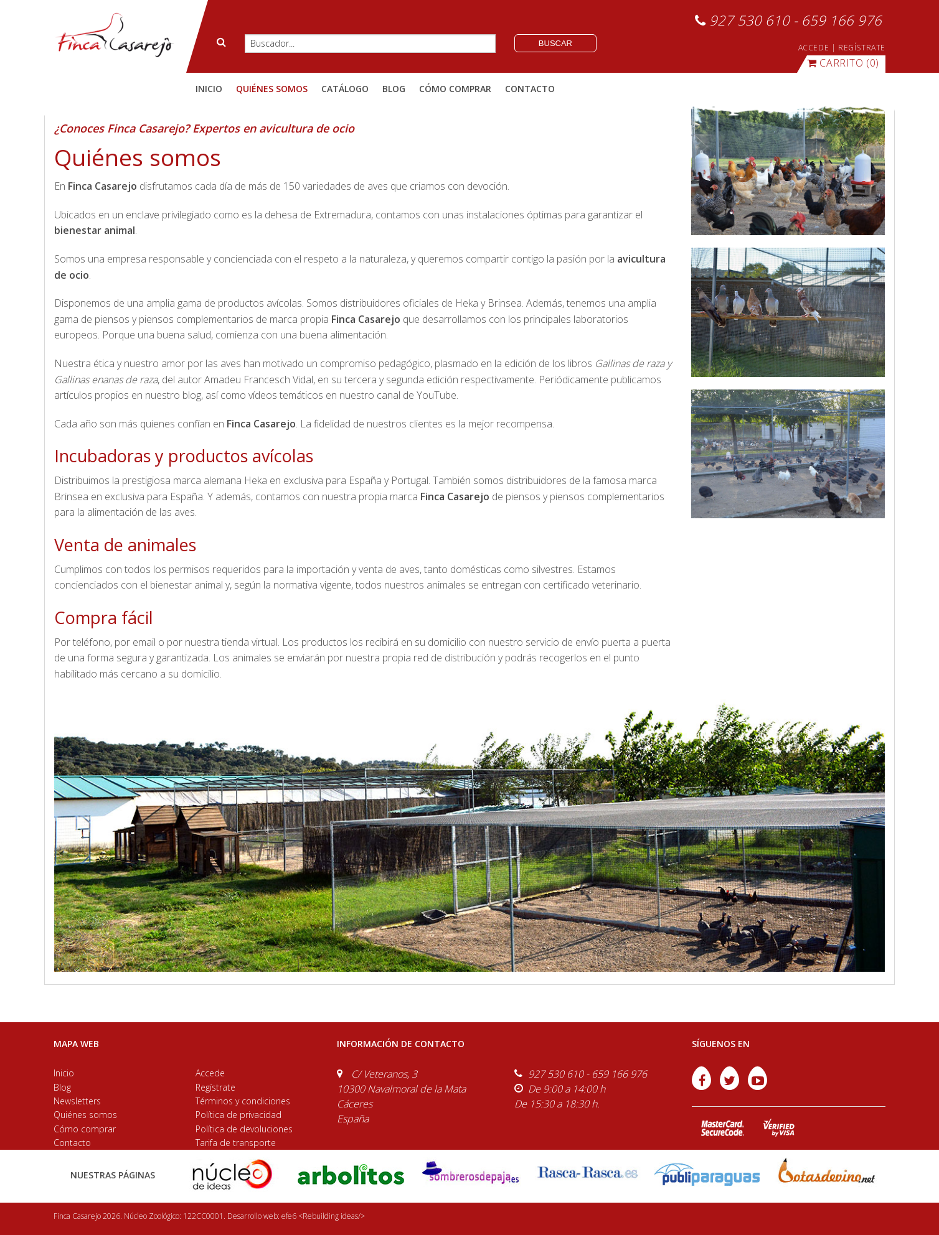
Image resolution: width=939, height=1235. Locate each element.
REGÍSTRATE (861, 47)
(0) (843, 63)
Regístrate (215, 1087)
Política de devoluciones (244, 1129)
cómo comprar (455, 89)
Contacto (72, 1143)
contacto (530, 89)
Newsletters (77, 1101)
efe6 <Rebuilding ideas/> (323, 1216)
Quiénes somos (85, 1115)
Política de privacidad (238, 1115)
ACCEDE (813, 47)
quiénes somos (272, 89)
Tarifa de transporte (236, 1143)
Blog (62, 1087)
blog (393, 89)
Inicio (209, 89)
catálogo (345, 89)
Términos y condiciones (243, 1101)
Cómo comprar (85, 1129)
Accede (210, 1073)
